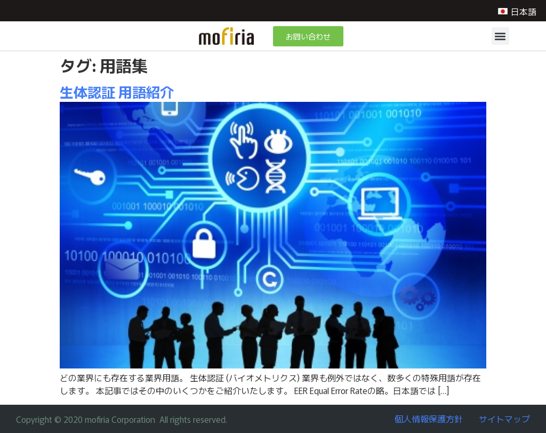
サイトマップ (504, 418)
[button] (500, 36)
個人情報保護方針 (429, 418)
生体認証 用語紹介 (117, 91)
